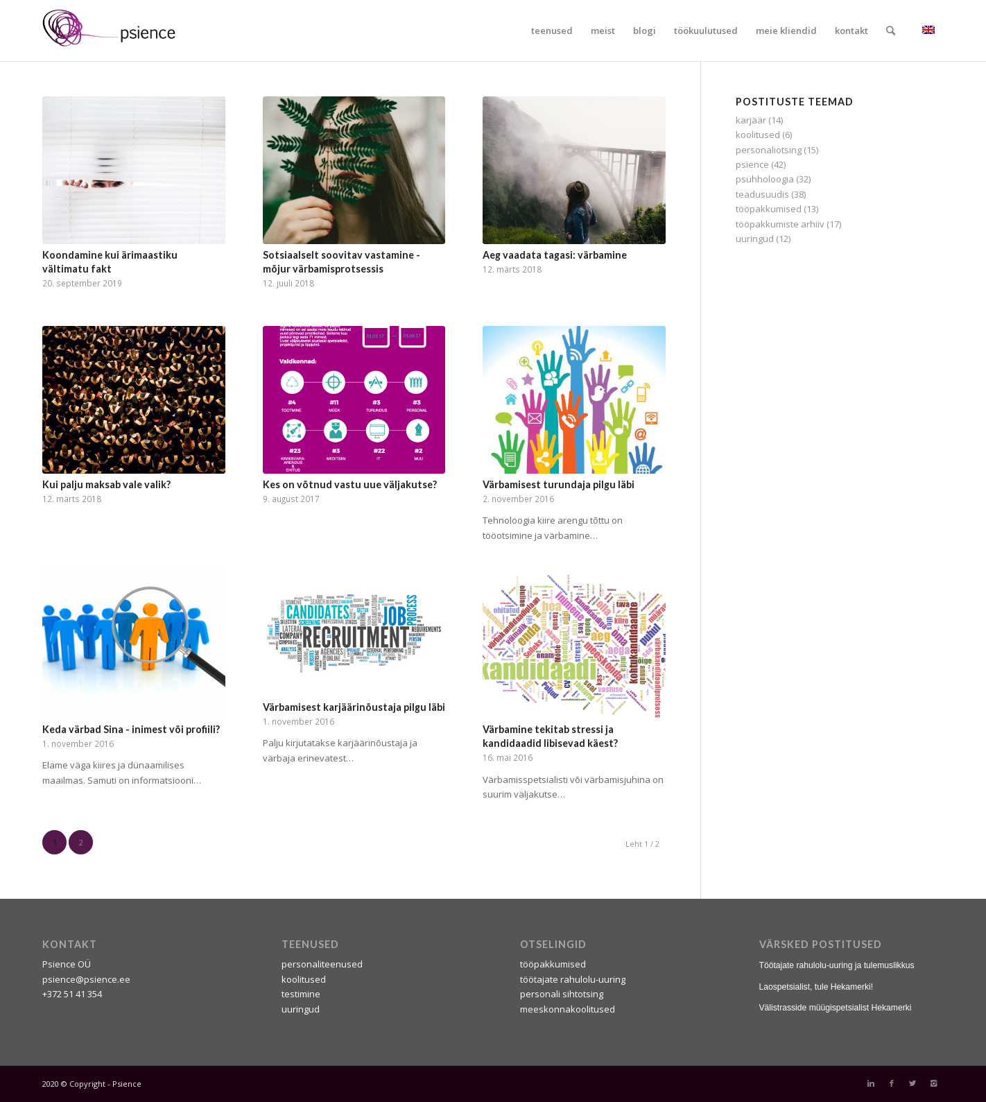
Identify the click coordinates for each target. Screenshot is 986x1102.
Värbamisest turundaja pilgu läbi (558, 484)
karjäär (751, 120)
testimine (301, 994)
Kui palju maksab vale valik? (106, 484)
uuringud (755, 238)
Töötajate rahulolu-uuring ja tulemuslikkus (837, 965)
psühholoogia (765, 179)
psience (752, 164)
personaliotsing (769, 150)
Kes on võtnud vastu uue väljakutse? (350, 484)
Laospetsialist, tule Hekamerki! (816, 987)
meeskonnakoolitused (567, 1009)
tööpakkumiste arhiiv (780, 224)
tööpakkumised (769, 209)
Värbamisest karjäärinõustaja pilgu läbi (354, 707)
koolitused (758, 134)
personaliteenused (322, 964)
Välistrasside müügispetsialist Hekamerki (835, 1008)
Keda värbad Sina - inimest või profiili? (131, 729)
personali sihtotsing (561, 994)
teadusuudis (762, 194)
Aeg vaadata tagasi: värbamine (555, 255)
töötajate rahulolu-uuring (572, 979)
